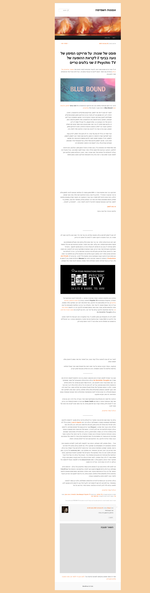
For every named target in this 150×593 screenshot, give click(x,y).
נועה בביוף (54, 494)
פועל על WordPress (75, 586)
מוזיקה (85, 494)
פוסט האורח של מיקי (54, 310)
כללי (89, 494)
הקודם (53, 43)
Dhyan (96, 508)
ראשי (101, 37)
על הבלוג (94, 37)
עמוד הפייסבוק (93, 410)
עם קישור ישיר (81, 496)
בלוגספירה (60, 494)
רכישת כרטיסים (61, 300)
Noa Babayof (67, 494)
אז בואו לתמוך (98, 206)
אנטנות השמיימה (92, 10)
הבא (49, 43)
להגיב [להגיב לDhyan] (98, 517)
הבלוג (101, 410)
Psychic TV (74, 494)
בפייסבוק (73, 108)
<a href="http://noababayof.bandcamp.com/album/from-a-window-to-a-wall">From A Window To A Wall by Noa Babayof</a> (75, 220)
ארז (102, 496)
